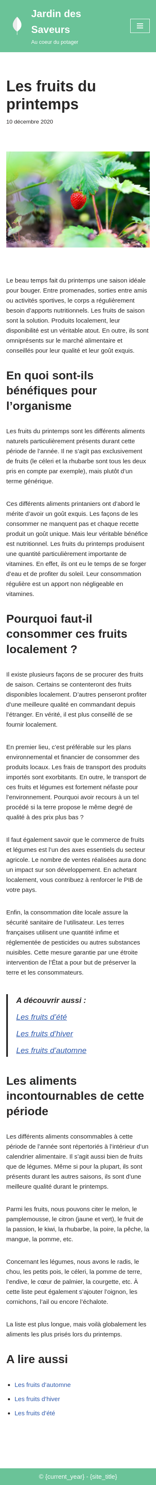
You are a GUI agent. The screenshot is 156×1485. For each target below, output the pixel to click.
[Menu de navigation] (140, 26)
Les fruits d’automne (51, 1050)
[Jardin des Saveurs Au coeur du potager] (62, 26)
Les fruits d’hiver (44, 1033)
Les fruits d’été (41, 1017)
